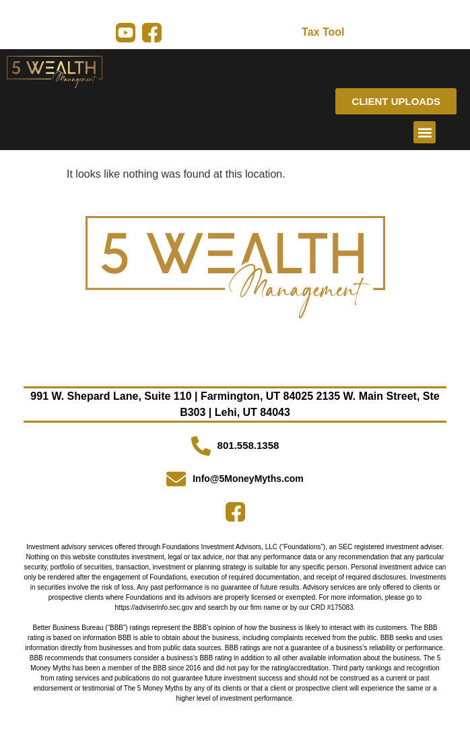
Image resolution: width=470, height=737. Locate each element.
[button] (424, 132)
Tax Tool (323, 32)
